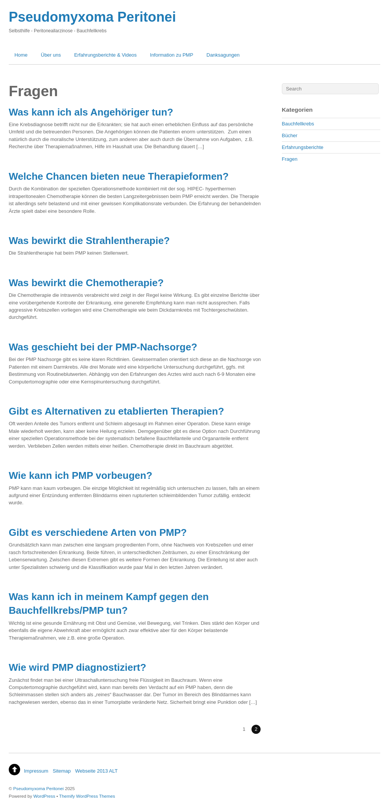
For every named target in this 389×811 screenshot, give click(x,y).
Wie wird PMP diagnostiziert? (77, 667)
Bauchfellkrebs (298, 124)
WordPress (44, 796)
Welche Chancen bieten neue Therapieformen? (119, 176)
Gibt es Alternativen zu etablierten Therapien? (116, 411)
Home (21, 55)
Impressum (36, 771)
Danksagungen (223, 55)
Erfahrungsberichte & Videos (105, 55)
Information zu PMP (171, 55)
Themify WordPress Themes (87, 796)
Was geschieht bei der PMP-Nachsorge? (103, 347)
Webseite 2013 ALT (96, 771)
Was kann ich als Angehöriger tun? (91, 112)
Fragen (289, 159)
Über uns (51, 55)
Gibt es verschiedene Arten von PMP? (98, 532)
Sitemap (62, 771)
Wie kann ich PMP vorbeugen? (80, 475)
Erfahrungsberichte (302, 147)
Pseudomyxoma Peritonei (38, 788)
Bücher (289, 135)
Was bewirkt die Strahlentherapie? (89, 240)
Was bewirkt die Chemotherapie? (86, 282)
